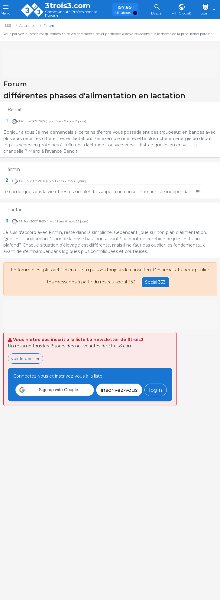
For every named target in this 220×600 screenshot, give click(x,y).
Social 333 (155, 282)
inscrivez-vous (119, 390)
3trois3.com (67, 5)
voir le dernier (25, 358)
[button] (54, 390)
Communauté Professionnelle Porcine (71, 14)
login (155, 390)
